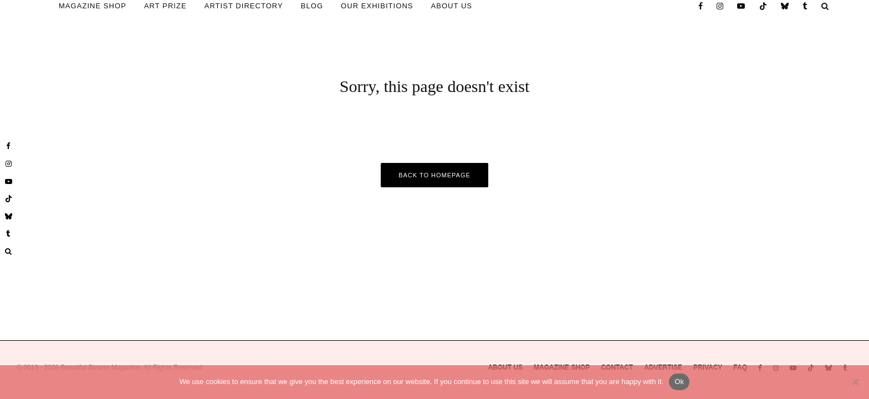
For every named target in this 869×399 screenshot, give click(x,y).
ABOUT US (452, 6)
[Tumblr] (805, 6)
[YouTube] (741, 6)
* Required (769, 268)
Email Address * (769, 187)
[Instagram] (720, 6)
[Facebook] (701, 6)
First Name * (769, 227)
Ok (679, 381)
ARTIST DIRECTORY (244, 6)
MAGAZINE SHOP (92, 6)
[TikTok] (763, 6)
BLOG (312, 6)
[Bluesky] (785, 6)
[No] (855, 381)
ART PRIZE (165, 6)
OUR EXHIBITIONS (377, 6)
